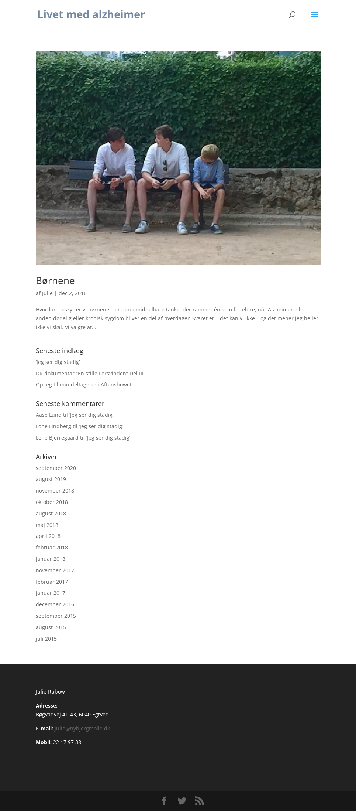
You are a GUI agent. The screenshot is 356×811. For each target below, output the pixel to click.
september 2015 (56, 615)
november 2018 (55, 490)
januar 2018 (50, 558)
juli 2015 (46, 638)
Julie (47, 293)
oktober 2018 (52, 501)
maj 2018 (47, 524)
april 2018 (48, 535)
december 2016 (55, 604)
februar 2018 (52, 547)
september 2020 (56, 467)
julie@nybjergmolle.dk (82, 728)
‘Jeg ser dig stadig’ (58, 361)
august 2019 (51, 479)
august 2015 (51, 627)
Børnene (55, 280)
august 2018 (51, 513)
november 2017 (55, 570)
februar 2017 (52, 581)
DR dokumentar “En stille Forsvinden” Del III (90, 373)
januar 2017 (50, 592)
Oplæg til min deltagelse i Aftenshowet (84, 384)
